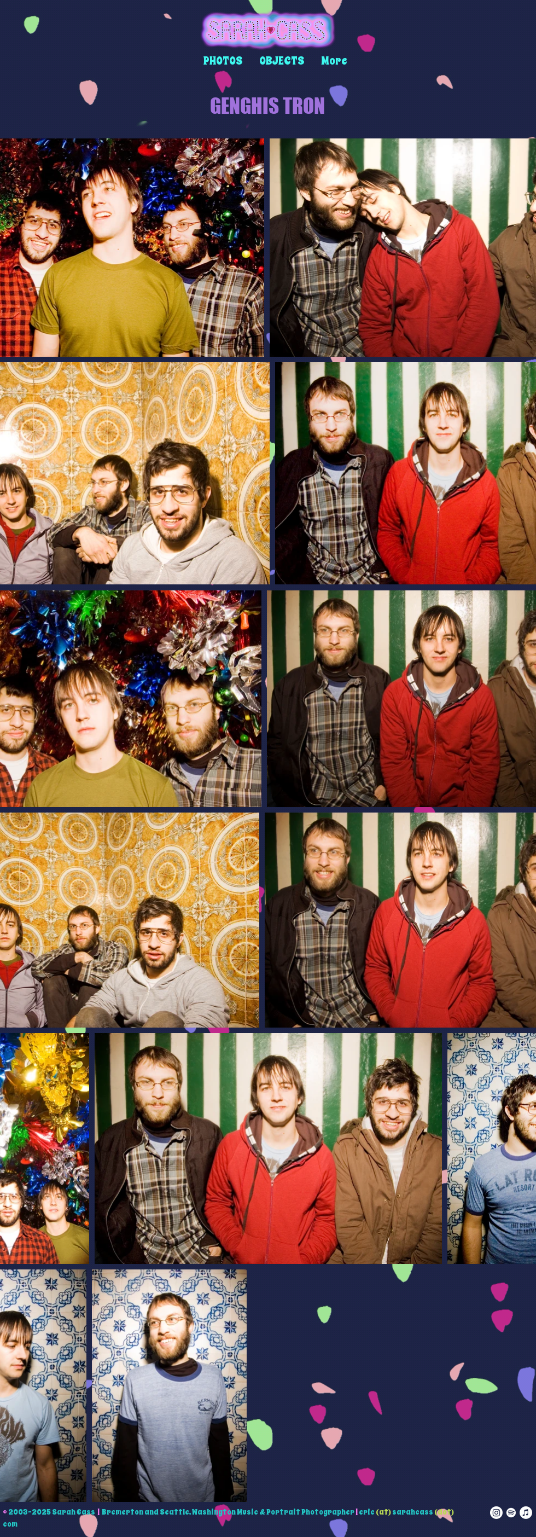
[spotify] (511, 1512)
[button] (223, 61)
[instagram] (496, 1512)
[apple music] (526, 1512)
